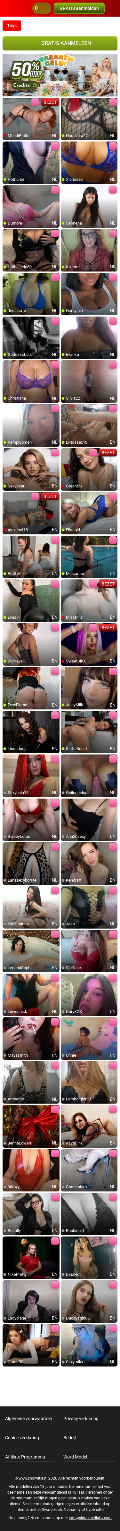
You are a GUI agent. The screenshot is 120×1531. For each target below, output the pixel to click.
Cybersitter (95, 1509)
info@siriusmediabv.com (90, 1518)
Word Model (75, 1456)
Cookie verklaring (22, 1437)
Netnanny (73, 1509)
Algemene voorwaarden (28, 1418)
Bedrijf (69, 1437)
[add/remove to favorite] (7, 102)
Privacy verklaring (81, 1418)
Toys (12, 25)
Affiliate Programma (25, 1456)
